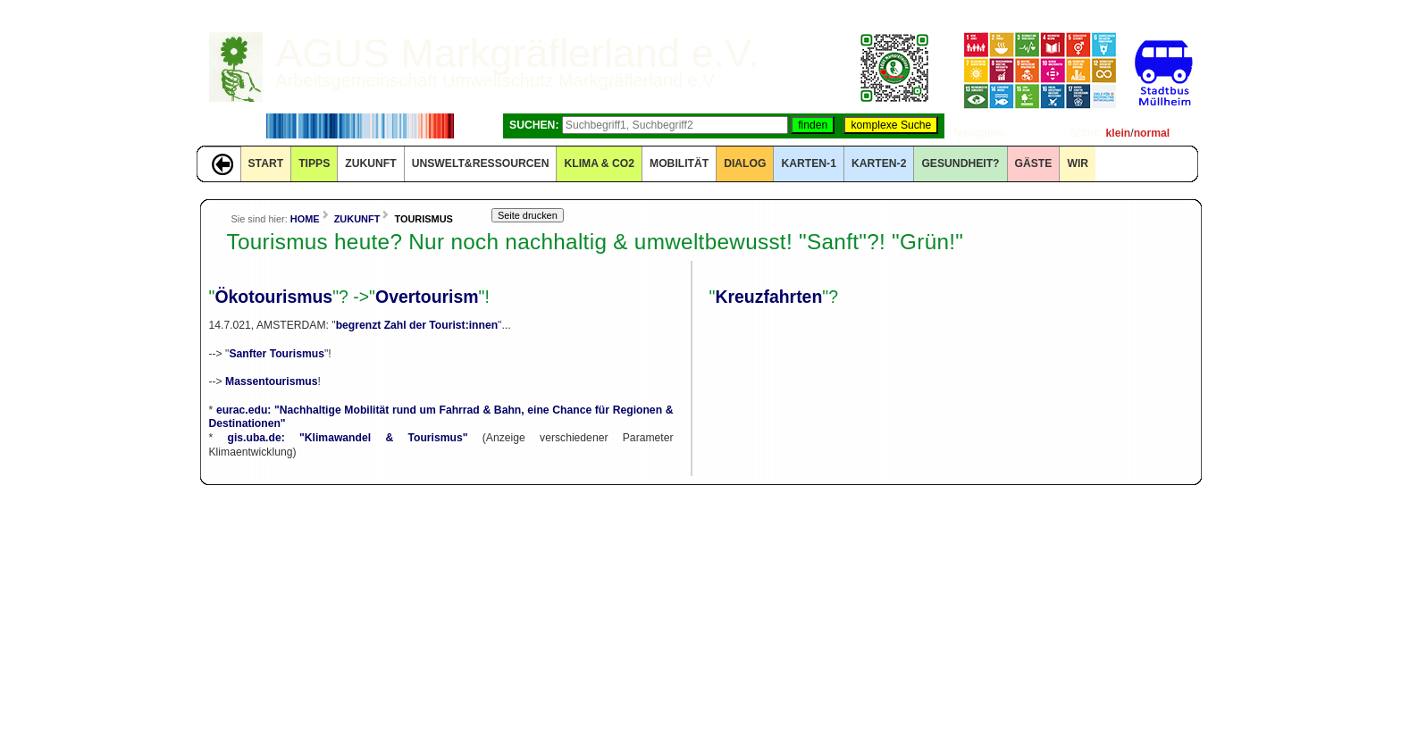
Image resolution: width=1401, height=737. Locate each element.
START (266, 163)
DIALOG (745, 163)
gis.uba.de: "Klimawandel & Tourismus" (348, 437)
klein (1118, 133)
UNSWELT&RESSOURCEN (480, 163)
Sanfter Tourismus (276, 354)
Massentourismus (271, 381)
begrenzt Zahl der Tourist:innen (417, 325)
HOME (305, 219)
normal (1152, 133)
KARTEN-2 (879, 163)
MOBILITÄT (679, 163)
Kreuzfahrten (768, 296)
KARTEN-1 (808, 163)
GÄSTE (1034, 163)
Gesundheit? (960, 163)
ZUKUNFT (370, 163)
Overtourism (427, 296)
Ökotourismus (273, 296)
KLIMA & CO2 (599, 163)
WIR (1077, 163)
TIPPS (314, 163)
